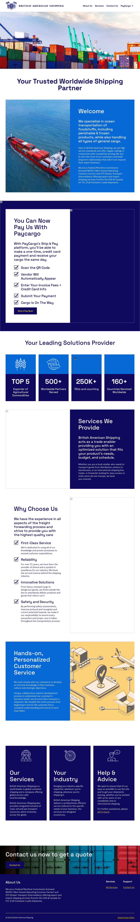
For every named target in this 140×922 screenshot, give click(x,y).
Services (99, 5)
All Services (112, 887)
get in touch (103, 811)
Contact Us (112, 5)
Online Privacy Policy (126, 917)
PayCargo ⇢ (127, 5)
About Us (87, 5)
